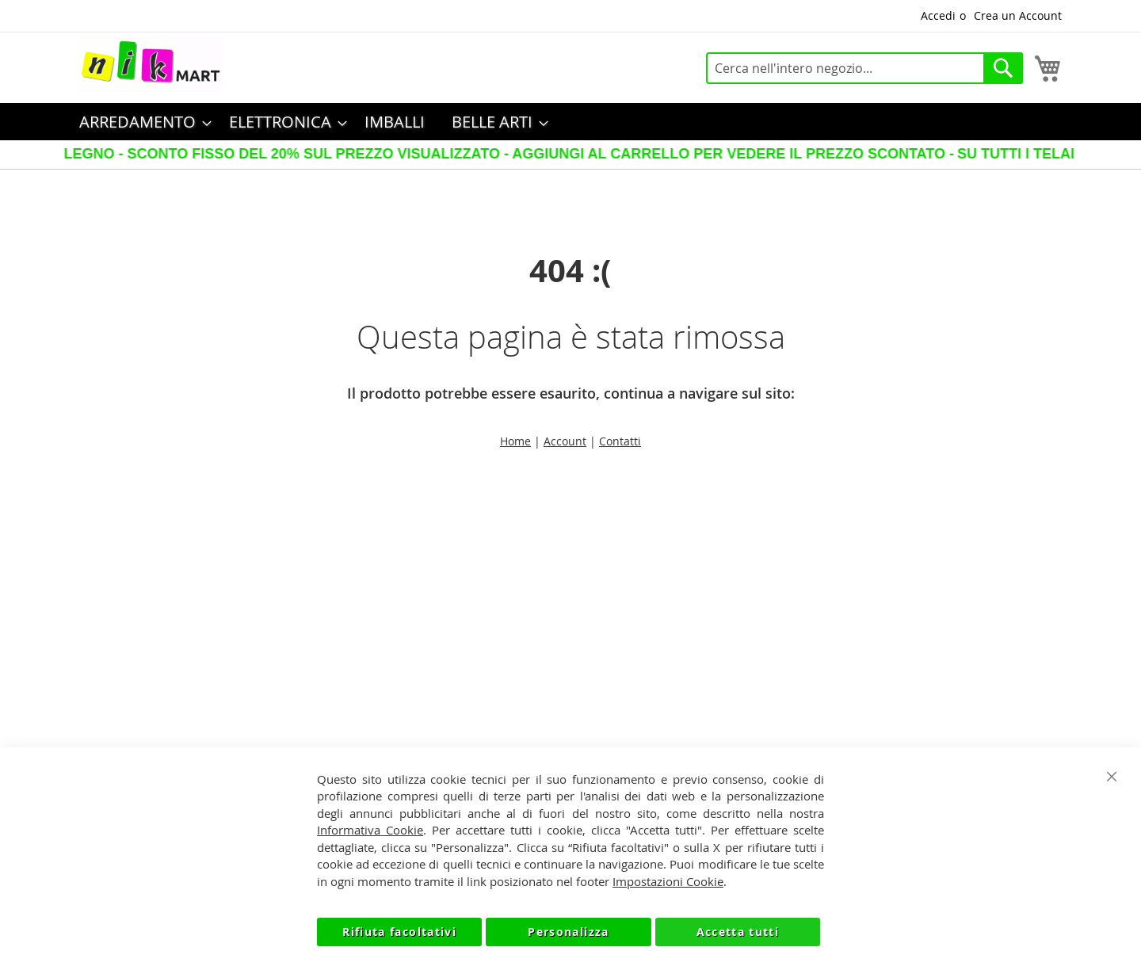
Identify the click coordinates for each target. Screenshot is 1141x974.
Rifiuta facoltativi (399, 931)
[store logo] (150, 64)
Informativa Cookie (370, 830)
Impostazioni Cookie (667, 881)
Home (515, 441)
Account (565, 441)
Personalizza (568, 931)
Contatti (620, 441)
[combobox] (864, 68)
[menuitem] (141, 121)
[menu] (570, 121)
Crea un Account (1018, 15)
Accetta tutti (738, 931)
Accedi (938, 15)
